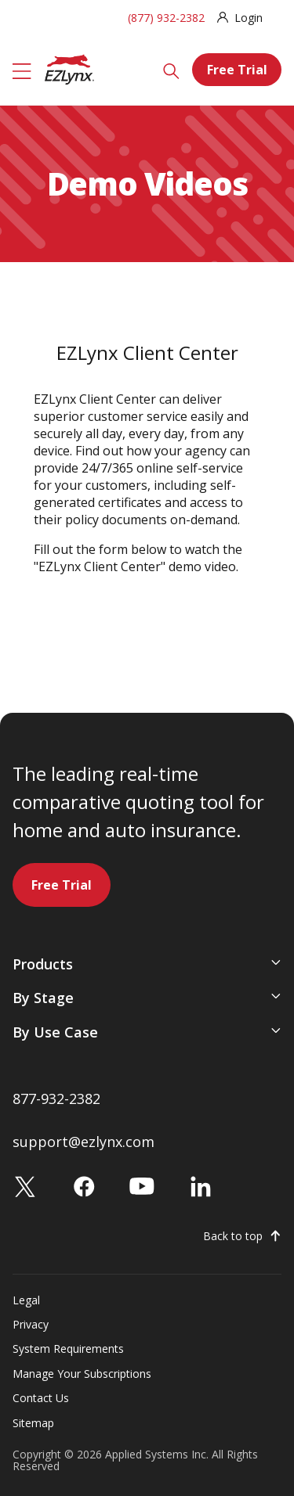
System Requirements (68, 1348)
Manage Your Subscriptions (82, 1373)
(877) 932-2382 (166, 17)
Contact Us (41, 1398)
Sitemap (33, 1423)
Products (43, 964)
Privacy (31, 1324)
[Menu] (22, 69)
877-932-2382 (56, 1098)
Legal (26, 1300)
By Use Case (55, 1032)
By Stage (43, 997)
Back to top (233, 1236)
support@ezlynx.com (83, 1141)
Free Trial (237, 69)
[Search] (171, 69)
